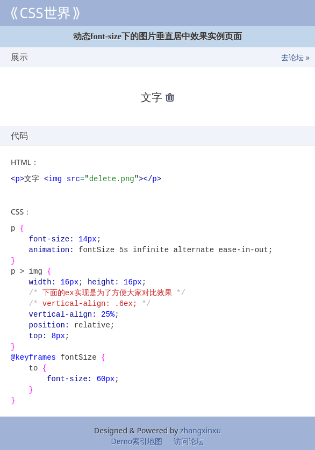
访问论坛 (189, 440)
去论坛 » (295, 57)
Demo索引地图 (137, 440)
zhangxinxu (200, 429)
